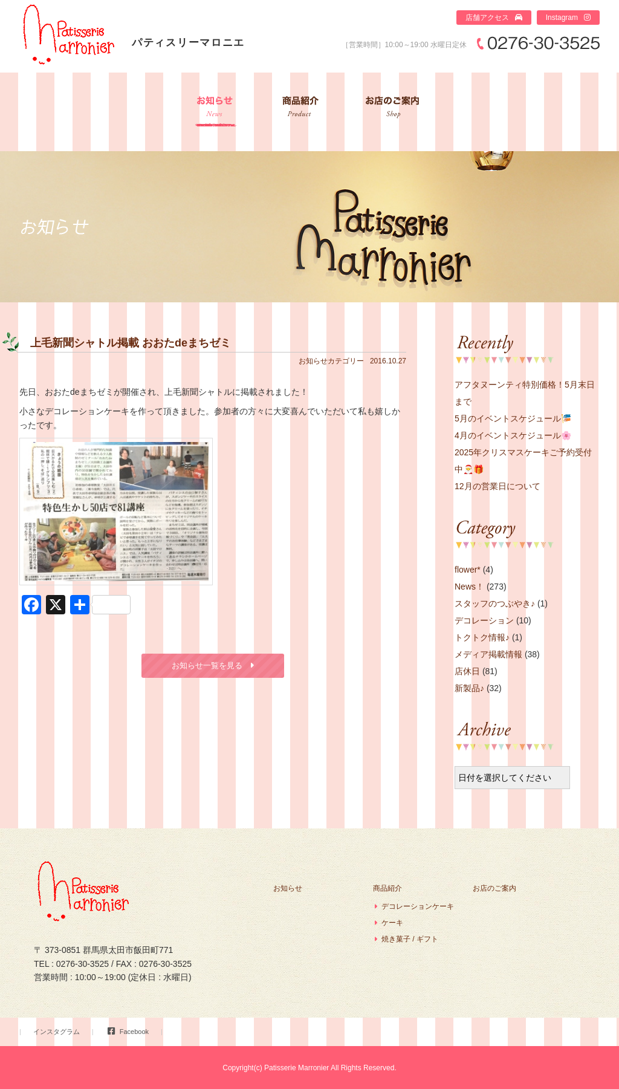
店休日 (467, 671)
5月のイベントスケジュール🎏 (513, 418)
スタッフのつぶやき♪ (495, 603)
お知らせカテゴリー (331, 361)
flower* (468, 569)
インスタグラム (56, 1031)
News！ (469, 586)
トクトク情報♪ (482, 637)
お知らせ (215, 112)
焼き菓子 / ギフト (409, 939)
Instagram (562, 17)
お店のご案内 (393, 112)
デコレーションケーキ (417, 906)
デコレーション (484, 620)
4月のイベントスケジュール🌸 (513, 435)
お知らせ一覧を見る (207, 665)
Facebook (134, 1031)
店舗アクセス (487, 17)
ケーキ (392, 922)
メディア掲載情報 (488, 654)
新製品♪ (469, 688)
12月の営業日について (497, 486)
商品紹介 (300, 112)
